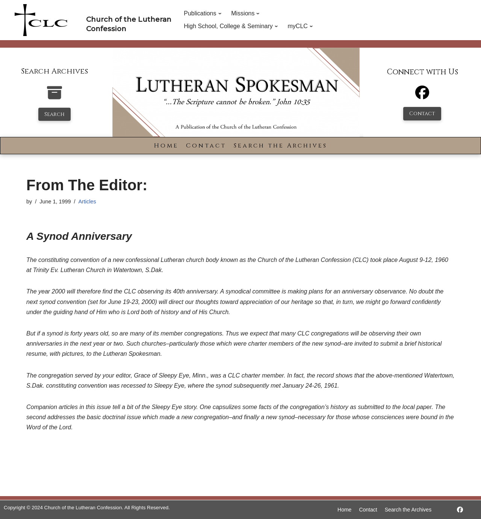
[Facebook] (422, 95)
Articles (87, 202)
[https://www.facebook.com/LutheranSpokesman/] (460, 510)
